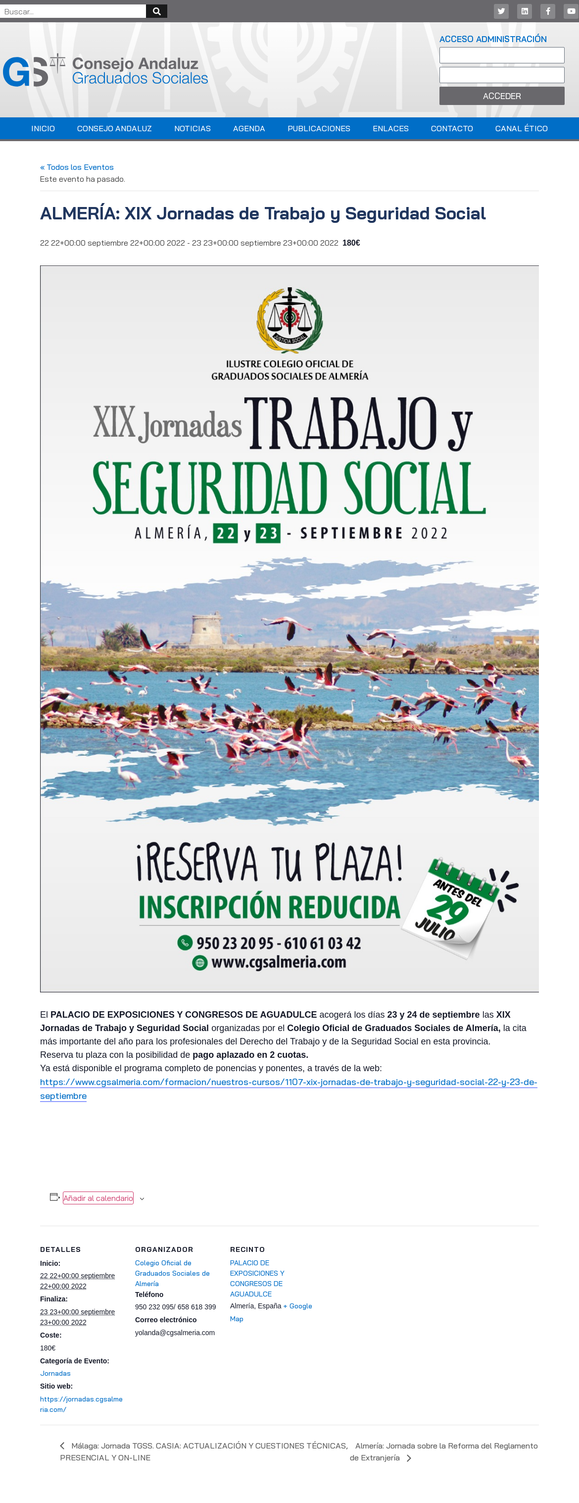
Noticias (192, 128)
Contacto (452, 128)
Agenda (249, 128)
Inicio (43, 128)
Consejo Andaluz (114, 128)
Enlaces (391, 128)
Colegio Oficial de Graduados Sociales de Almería (172, 1273)
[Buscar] (156, 11)
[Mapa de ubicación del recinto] (377, 1294)
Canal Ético (521, 128)
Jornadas (55, 1373)
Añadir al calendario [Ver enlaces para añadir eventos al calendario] (98, 1198)
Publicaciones (319, 128)
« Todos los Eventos (77, 167)
